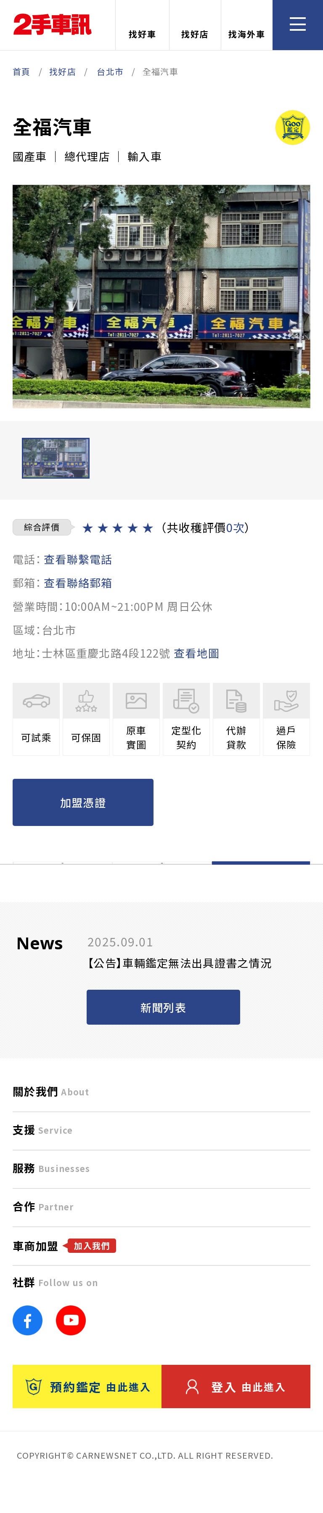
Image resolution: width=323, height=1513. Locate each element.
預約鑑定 (88, 1421)
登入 (236, 1421)
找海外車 (246, 26)
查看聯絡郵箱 (78, 582)
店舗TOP (63, 880)
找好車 (142, 26)
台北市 (110, 71)
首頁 (22, 71)
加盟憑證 (83, 802)
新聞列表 (163, 1042)
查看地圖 (197, 653)
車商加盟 (64, 1280)
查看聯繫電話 (78, 559)
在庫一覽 (162, 880)
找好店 (195, 26)
